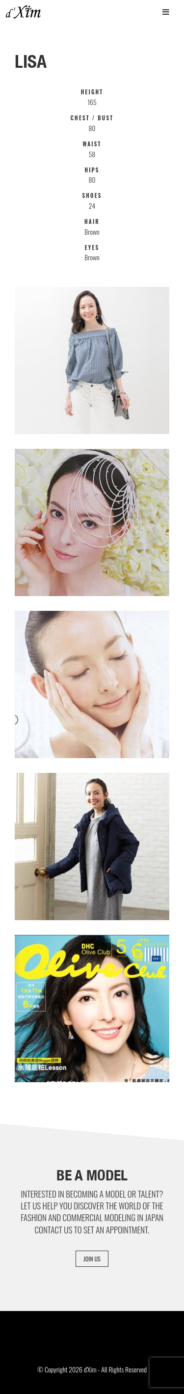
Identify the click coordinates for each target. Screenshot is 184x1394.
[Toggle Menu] (166, 12)
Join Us (91, 1259)
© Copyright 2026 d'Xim (66, 1369)
